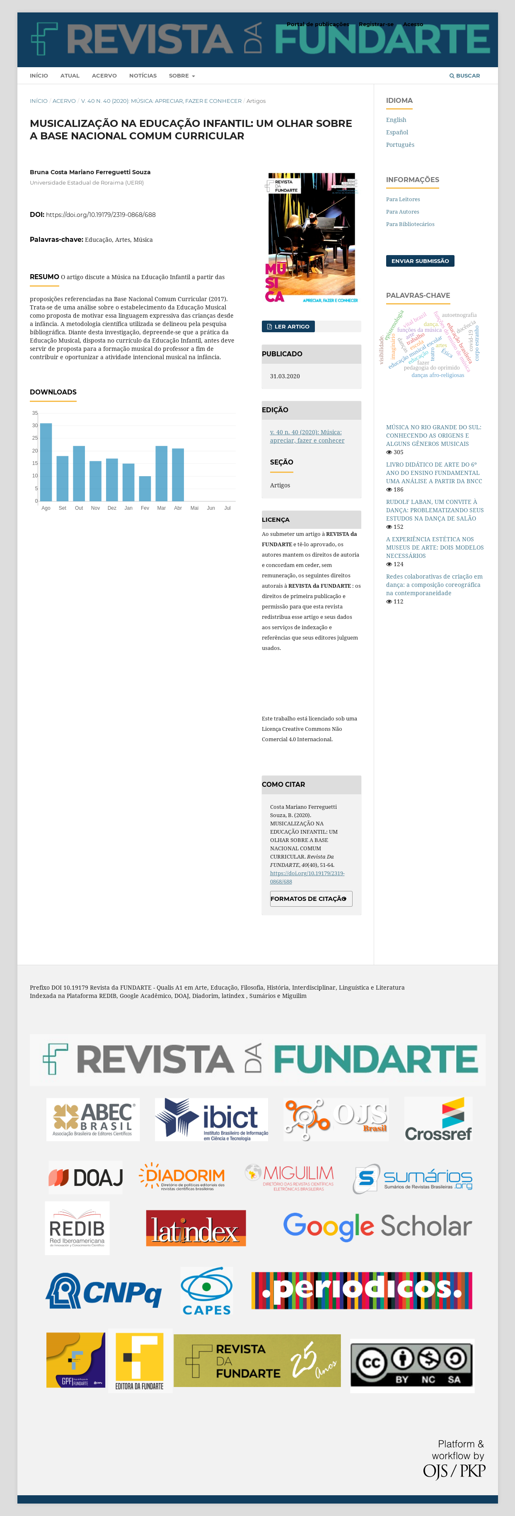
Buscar (465, 75)
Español (397, 132)
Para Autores (402, 211)
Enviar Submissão (420, 261)
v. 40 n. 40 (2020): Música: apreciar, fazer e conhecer (161, 100)
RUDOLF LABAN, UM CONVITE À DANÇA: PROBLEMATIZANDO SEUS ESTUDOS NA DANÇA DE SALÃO (435, 510)
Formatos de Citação (308, 899)
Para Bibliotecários (410, 224)
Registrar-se (376, 24)
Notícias (143, 75)
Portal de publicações (318, 24)
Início (39, 75)
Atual (70, 75)
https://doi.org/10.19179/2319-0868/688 (101, 215)
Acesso (413, 24)
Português (400, 144)
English (396, 120)
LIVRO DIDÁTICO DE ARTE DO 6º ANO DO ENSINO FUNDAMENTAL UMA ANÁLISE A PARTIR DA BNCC (434, 472)
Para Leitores (403, 199)
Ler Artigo (291, 326)
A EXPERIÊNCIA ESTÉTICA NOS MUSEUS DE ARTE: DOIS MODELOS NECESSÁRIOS (435, 547)
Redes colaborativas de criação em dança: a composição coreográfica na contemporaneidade (434, 584)
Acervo (104, 75)
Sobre (180, 75)
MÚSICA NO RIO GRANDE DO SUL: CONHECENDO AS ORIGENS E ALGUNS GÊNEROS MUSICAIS (433, 435)
